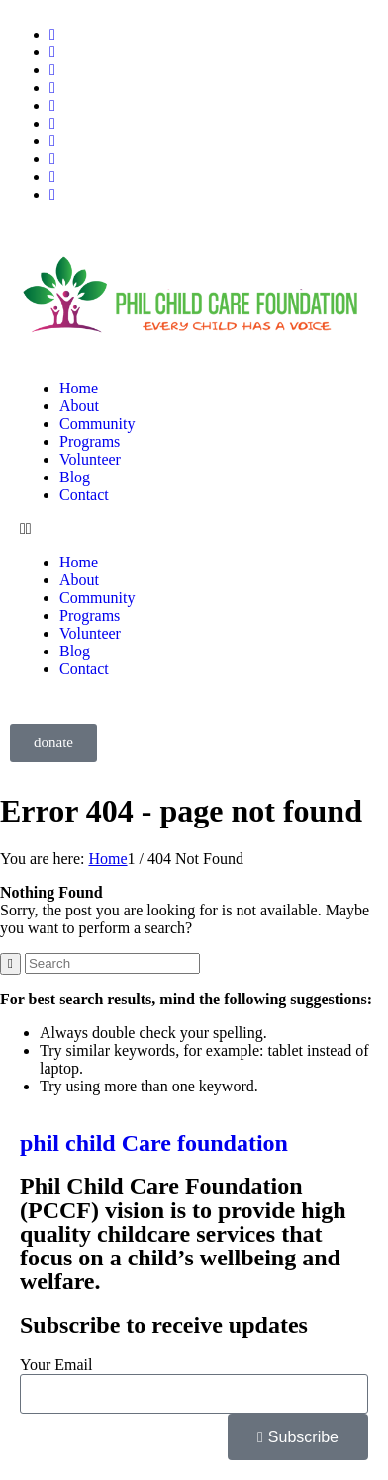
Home (78, 388)
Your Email (56, 1364)
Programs (89, 441)
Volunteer (90, 459)
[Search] (112, 963)
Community (97, 423)
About (79, 405)
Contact (84, 494)
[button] (194, 529)
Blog (74, 477)
